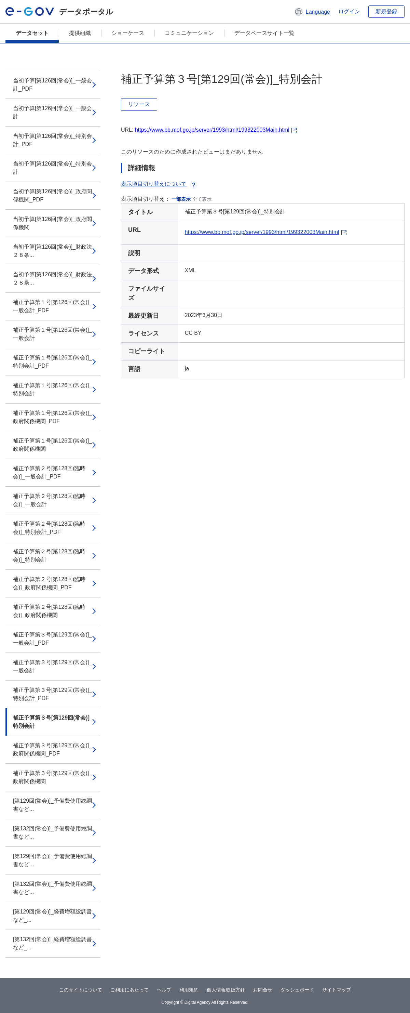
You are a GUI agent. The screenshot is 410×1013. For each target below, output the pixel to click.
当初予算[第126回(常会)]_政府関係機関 (52, 223)
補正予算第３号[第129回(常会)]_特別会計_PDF (52, 694)
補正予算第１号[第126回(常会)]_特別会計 (52, 389)
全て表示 (201, 199)
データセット (32, 33)
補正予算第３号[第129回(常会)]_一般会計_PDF (52, 639)
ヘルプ (164, 989)
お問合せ (262, 989)
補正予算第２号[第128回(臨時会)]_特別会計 (49, 556)
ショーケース (127, 33)
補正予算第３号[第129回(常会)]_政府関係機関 (52, 777)
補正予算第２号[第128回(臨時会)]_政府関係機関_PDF (49, 583)
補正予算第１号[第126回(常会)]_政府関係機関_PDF (52, 417)
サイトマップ (336, 989)
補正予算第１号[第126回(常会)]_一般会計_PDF (52, 306)
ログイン (349, 11)
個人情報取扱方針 (226, 989)
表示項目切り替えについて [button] (159, 184)
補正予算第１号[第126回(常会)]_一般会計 (52, 334)
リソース (139, 104)
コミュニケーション (189, 33)
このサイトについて (80, 989)
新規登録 (386, 11)
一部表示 (181, 199)
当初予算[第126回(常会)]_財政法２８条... (52, 251)
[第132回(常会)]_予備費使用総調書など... (52, 833)
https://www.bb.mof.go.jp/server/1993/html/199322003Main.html (212, 130)
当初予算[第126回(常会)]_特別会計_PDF (52, 140)
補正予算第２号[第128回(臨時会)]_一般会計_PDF (49, 472)
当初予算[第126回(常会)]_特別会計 (52, 168)
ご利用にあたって (129, 989)
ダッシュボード (297, 989)
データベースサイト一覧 (264, 33)
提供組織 (80, 33)
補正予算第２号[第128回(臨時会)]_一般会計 (49, 500)
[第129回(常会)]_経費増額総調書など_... (52, 916)
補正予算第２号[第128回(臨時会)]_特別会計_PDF (49, 528)
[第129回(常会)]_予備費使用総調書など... (52, 805)
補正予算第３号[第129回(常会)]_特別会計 (53, 722)
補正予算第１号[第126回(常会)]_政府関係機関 (52, 445)
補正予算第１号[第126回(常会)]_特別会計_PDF (52, 362)
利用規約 (189, 989)
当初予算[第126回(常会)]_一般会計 (52, 112)
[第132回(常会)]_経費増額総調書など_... (52, 943)
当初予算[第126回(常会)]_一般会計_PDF (52, 85)
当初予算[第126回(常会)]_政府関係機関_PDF (52, 195)
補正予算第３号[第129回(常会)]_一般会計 (52, 666)
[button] (312, 11)
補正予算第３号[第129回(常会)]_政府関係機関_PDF (52, 749)
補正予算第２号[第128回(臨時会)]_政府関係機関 (49, 611)
